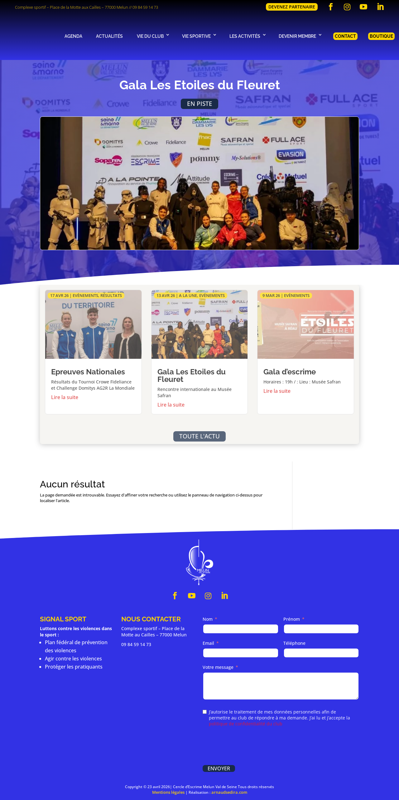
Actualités (109, 36)
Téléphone (294, 643)
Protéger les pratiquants (74, 666)
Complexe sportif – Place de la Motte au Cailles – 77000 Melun (154, 631)
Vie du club (150, 36)
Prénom (291, 619)
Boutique (381, 36)
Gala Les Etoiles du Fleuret (191, 375)
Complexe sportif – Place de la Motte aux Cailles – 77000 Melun (71, 7)
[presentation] (250, 746)
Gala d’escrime (289, 371)
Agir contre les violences (73, 658)
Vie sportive (196, 36)
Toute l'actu (199, 436)
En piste (199, 103)
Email (208, 643)
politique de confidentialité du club (245, 724)
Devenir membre (297, 36)
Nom (208, 619)
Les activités (244, 36)
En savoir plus (93, 396)
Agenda (73, 36)
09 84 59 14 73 (145, 7)
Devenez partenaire (291, 7)
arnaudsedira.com (229, 792)
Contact (345, 36)
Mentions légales (168, 792)
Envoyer (219, 768)
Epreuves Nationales (88, 371)
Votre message (218, 667)
